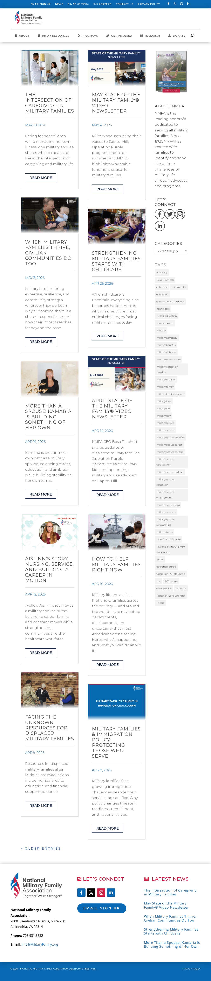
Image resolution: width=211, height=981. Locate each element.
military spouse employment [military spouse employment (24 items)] (165, 494)
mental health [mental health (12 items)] (164, 323)
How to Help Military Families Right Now (116, 564)
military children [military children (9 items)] (166, 352)
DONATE (176, 35)
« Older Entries (41, 848)
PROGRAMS (87, 35)
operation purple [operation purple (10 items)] (166, 566)
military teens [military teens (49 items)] (164, 532)
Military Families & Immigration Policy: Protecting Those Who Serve (116, 742)
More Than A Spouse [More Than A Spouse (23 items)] (168, 539)
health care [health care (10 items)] (163, 308)
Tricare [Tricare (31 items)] (160, 602)
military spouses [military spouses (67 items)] (165, 512)
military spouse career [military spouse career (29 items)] (169, 444)
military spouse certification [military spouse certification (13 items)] (165, 461)
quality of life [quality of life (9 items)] (163, 588)
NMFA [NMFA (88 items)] (160, 559)
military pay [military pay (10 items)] (163, 415)
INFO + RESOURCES (53, 35)
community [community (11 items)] (179, 287)
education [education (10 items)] (162, 294)
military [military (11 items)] (161, 330)
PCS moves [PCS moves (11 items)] (171, 581)
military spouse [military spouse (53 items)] (165, 430)
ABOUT (22, 35)
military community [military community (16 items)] (168, 359)
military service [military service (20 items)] (165, 422)
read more (40, 178)
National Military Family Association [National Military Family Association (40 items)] (170, 549)
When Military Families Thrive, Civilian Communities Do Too (170, 918)
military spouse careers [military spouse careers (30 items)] (169, 451)
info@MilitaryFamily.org (40, 944)
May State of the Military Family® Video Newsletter (116, 103)
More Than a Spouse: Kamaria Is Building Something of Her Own (48, 417)
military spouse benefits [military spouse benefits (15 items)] (170, 437)
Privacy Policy (149, 4)
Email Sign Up (41, 4)
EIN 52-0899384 (78, 4)
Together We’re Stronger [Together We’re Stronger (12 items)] (170, 595)
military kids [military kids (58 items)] (163, 401)
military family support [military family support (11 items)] (170, 394)
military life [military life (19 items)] (163, 408)
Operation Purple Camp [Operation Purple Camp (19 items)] (170, 573)
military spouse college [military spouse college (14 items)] (169, 472)
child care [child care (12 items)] (162, 287)
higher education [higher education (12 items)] (166, 315)
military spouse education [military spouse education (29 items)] (165, 482)
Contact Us (124, 4)
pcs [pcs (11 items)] (158, 581)
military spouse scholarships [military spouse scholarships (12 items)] (165, 522)
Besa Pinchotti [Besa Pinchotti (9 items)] (165, 279)
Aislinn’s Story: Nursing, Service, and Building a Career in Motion (49, 569)
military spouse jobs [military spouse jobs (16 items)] (168, 504)
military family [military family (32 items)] (165, 386)
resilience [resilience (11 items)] (181, 588)
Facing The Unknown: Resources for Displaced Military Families (49, 728)
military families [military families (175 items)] (165, 379)
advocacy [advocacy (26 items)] (161, 272)
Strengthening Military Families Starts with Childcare (116, 261)
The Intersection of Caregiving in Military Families (49, 103)
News (59, 4)
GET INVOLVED (119, 35)
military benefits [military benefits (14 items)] (166, 344)
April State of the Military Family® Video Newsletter (112, 409)
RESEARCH (150, 35)
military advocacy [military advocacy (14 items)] (166, 337)
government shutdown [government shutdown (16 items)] (170, 301)
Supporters (102, 4)
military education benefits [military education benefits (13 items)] (167, 369)
